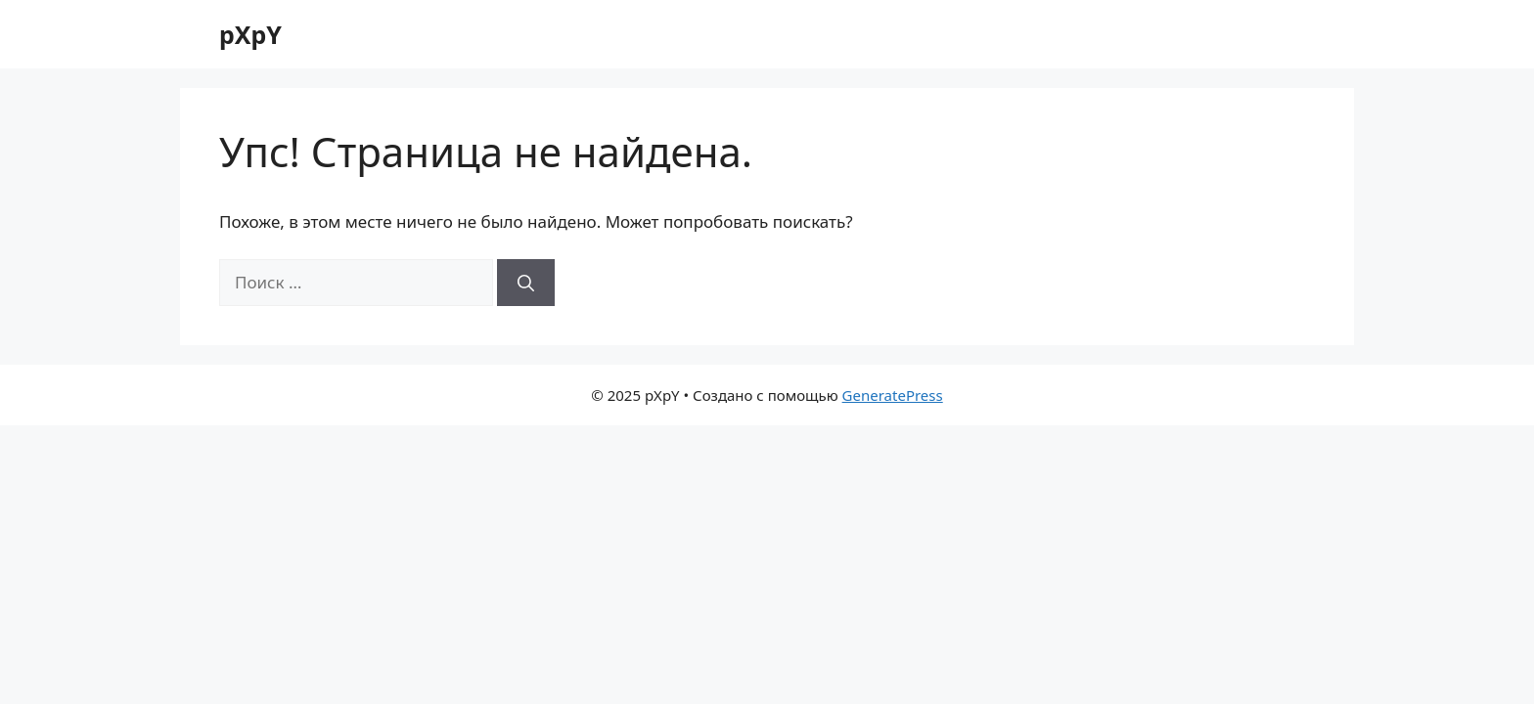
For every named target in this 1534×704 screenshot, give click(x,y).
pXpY (250, 34)
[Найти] (526, 282)
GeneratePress (892, 395)
